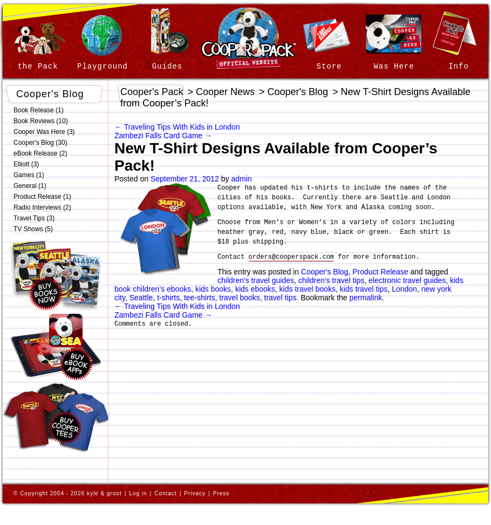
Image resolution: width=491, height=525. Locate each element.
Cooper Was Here (39, 132)
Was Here (393, 66)
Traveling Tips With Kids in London (177, 127)
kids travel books (307, 289)
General (25, 186)
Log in (138, 493)
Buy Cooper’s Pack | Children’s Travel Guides (56, 275)
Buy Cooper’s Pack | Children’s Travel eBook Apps (56, 347)
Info (458, 66)
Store (329, 66)
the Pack (37, 66)
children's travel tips (331, 280)
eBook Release (35, 153)
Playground (102, 66)
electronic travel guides (407, 280)
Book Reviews (33, 121)
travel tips (280, 297)
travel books (239, 297)
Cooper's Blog (50, 94)
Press (221, 493)
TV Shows (28, 229)
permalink (366, 297)
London (404, 289)
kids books (213, 289)
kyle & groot (104, 493)
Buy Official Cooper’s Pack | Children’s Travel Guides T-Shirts (57, 417)
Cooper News (225, 91)
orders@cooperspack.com (291, 257)
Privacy (195, 493)
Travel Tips (29, 218)
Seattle (141, 297)
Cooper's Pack (151, 91)
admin (241, 178)
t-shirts (168, 297)
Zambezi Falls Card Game (163, 135)
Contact (165, 493)
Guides (167, 66)
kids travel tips (364, 289)
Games (24, 175)
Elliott (21, 164)
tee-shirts (199, 297)
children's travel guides (255, 280)
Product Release (37, 196)
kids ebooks (255, 289)
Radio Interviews (37, 207)
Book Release (33, 110)
